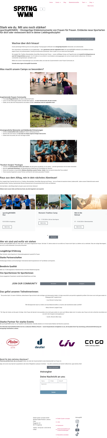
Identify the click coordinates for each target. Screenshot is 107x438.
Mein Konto (91, 6)
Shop (91, 2)
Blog (65, 2)
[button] (1, 214)
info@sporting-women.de (43, 429)
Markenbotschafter (74, 2)
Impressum (60, 425)
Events (58, 2)
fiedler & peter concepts (63, 418)
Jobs (58, 422)
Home (51, 2)
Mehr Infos (7, 227)
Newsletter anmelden (63, 435)
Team (84, 2)
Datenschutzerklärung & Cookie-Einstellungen (63, 429)
